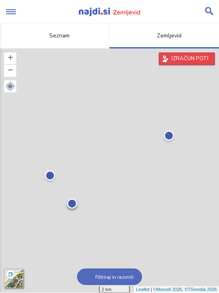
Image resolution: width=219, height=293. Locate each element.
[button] (10, 86)
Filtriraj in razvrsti (110, 277)
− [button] (10, 71)
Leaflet (142, 289)
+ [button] (10, 58)
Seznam (55, 35)
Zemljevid (164, 35)
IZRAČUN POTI (189, 58)
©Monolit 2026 (167, 289)
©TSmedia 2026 (200, 289)
